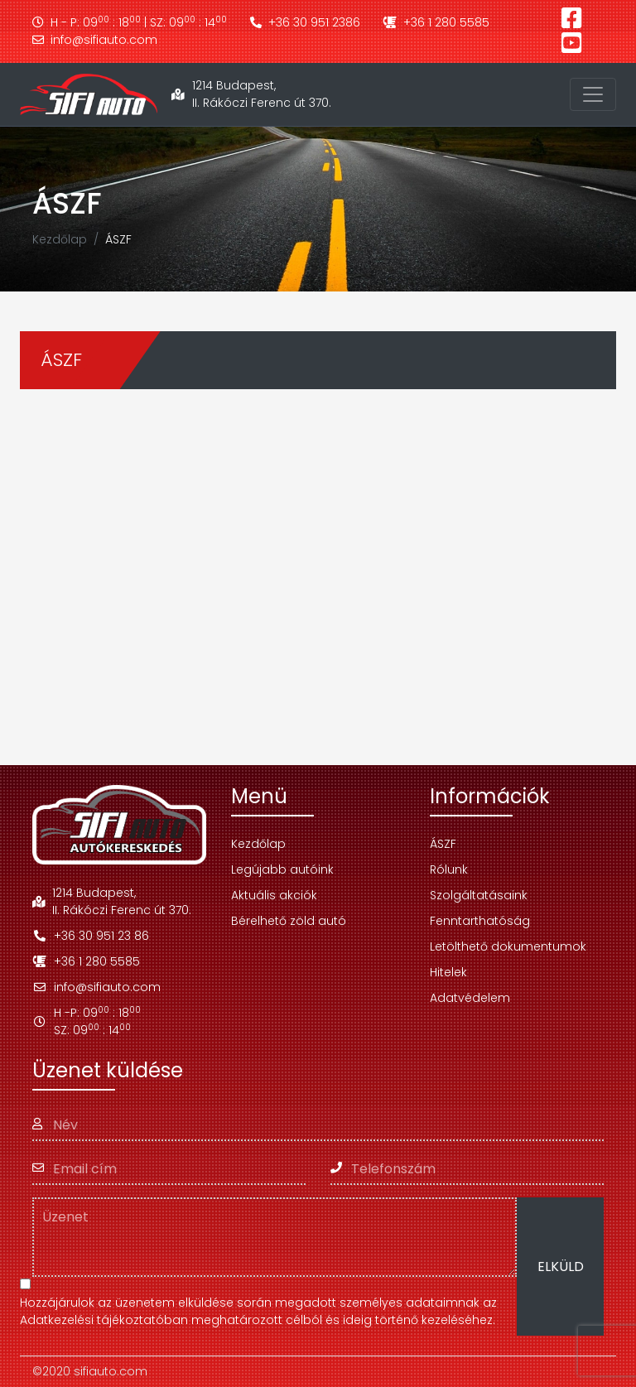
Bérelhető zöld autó (288, 921)
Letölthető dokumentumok (508, 946)
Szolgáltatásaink (479, 895)
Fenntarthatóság (480, 921)
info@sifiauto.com (94, 39)
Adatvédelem (470, 998)
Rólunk (449, 869)
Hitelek (448, 972)
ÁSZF (443, 844)
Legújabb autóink (282, 869)
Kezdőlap (59, 239)
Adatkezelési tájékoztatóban (104, 1320)
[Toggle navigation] (593, 94)
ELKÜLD (560, 1266)
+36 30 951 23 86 (90, 935)
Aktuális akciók (274, 895)
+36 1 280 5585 (436, 22)
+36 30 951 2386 (305, 22)
